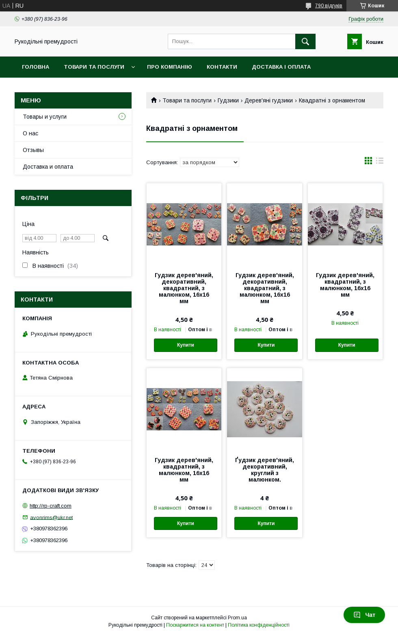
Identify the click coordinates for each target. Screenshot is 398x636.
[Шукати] (305, 41)
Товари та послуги (94, 67)
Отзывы (33, 150)
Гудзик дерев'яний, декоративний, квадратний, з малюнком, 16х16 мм (184, 288)
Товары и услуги (45, 116)
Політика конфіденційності (259, 625)
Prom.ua (237, 618)
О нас (30, 133)
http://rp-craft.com (50, 506)
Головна (35, 67)
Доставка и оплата (48, 166)
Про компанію (169, 67)
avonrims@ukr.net (51, 517)
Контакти (222, 67)
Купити (185, 345)
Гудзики (228, 100)
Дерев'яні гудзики (268, 100)
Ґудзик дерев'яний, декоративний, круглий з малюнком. (264, 470)
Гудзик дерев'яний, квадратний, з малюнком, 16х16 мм (345, 285)
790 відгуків (328, 6)
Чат (364, 615)
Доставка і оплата (281, 67)
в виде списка (379, 162)
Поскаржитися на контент (195, 625)
